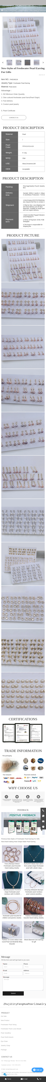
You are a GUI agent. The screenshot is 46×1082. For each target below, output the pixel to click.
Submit (13, 993)
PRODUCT (13, 10)
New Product (23, 10)
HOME (5, 10)
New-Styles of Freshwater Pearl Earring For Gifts (23, 839)
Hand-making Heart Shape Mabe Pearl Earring (20, 841)
